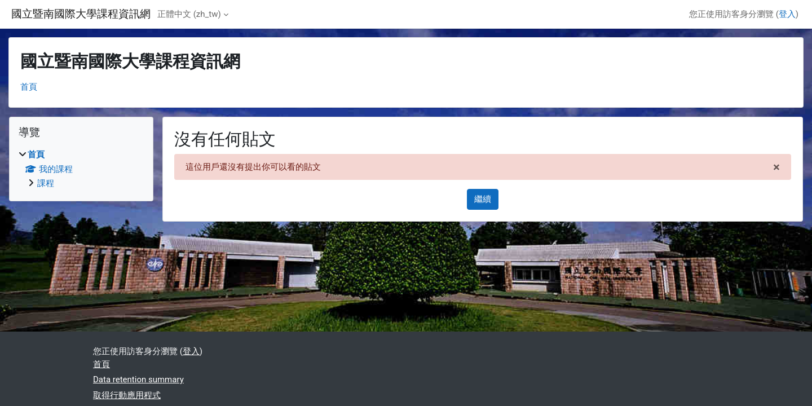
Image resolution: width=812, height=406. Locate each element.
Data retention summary (138, 379)
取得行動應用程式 (127, 395)
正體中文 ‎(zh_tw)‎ (189, 14)
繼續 (482, 199)
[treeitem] (81, 169)
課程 (45, 183)
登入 (787, 14)
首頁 (28, 87)
